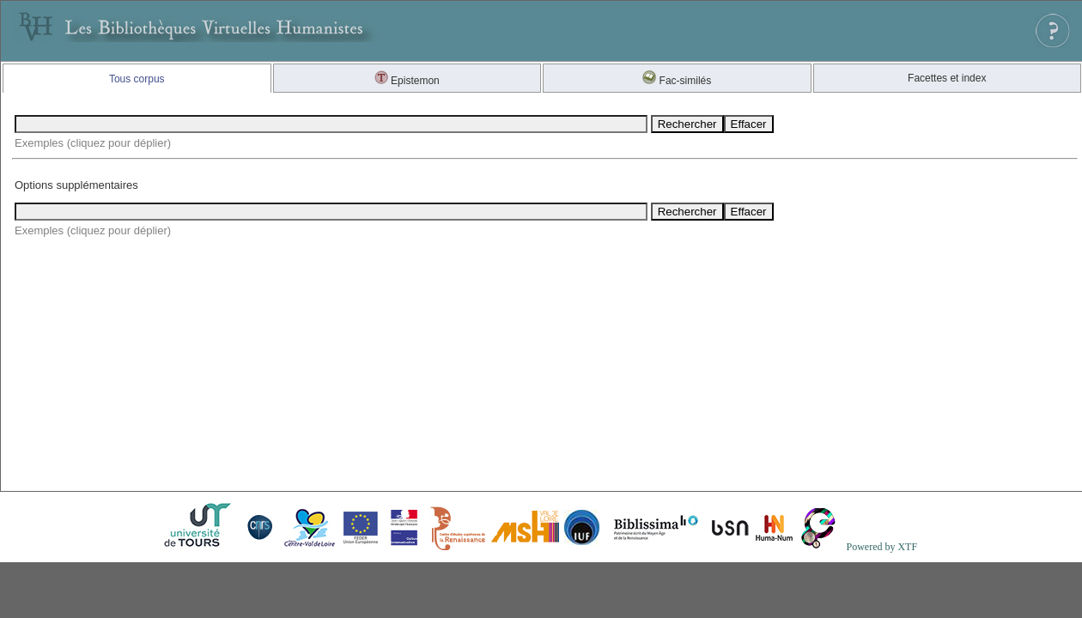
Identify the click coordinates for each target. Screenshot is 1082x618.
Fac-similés (676, 81)
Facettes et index (947, 78)
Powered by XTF (881, 547)
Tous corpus (137, 79)
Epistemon (407, 81)
